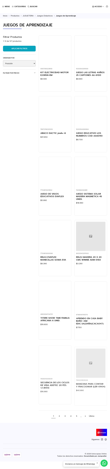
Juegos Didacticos (45, 16)
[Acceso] (98, 6)
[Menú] (6, 6)
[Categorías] (18, 6)
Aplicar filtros (19, 48)
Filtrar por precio (19, 73)
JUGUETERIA (28, 16)
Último (91, 424)
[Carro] (106, 6)
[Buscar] (32, 6)
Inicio (5, 16)
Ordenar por (8, 58)
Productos (15, 16)
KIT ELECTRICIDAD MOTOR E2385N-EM (55, 74)
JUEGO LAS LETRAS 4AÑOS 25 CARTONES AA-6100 (88, 75)
